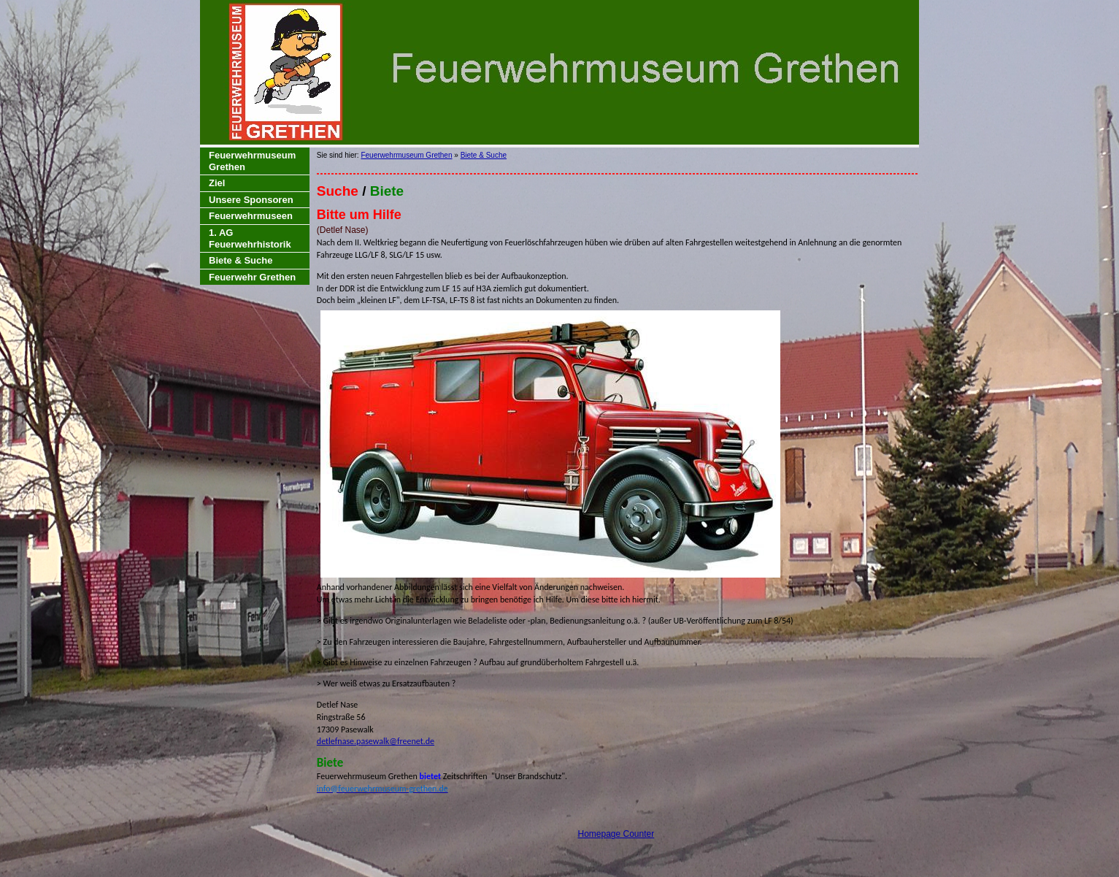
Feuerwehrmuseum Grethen (252, 161)
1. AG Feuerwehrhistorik (250, 238)
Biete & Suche (240, 260)
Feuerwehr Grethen (252, 277)
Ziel (217, 182)
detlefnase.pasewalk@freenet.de (375, 741)
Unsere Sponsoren (251, 199)
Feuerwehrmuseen (251, 215)
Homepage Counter (615, 834)
